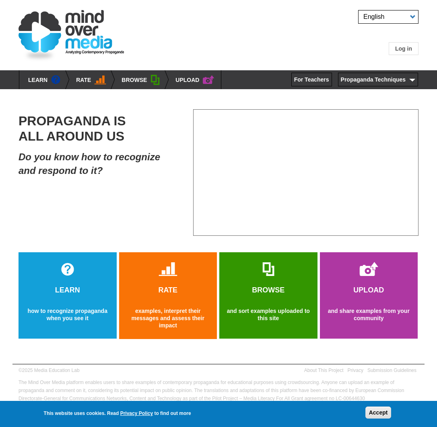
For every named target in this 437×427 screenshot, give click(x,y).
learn (44, 80)
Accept (378, 412)
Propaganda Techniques (373, 79)
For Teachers (311, 79)
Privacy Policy (136, 413)
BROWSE (141, 81)
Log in (403, 48)
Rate (91, 80)
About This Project (324, 370)
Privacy (355, 370)
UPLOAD (194, 80)
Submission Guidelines (391, 370)
